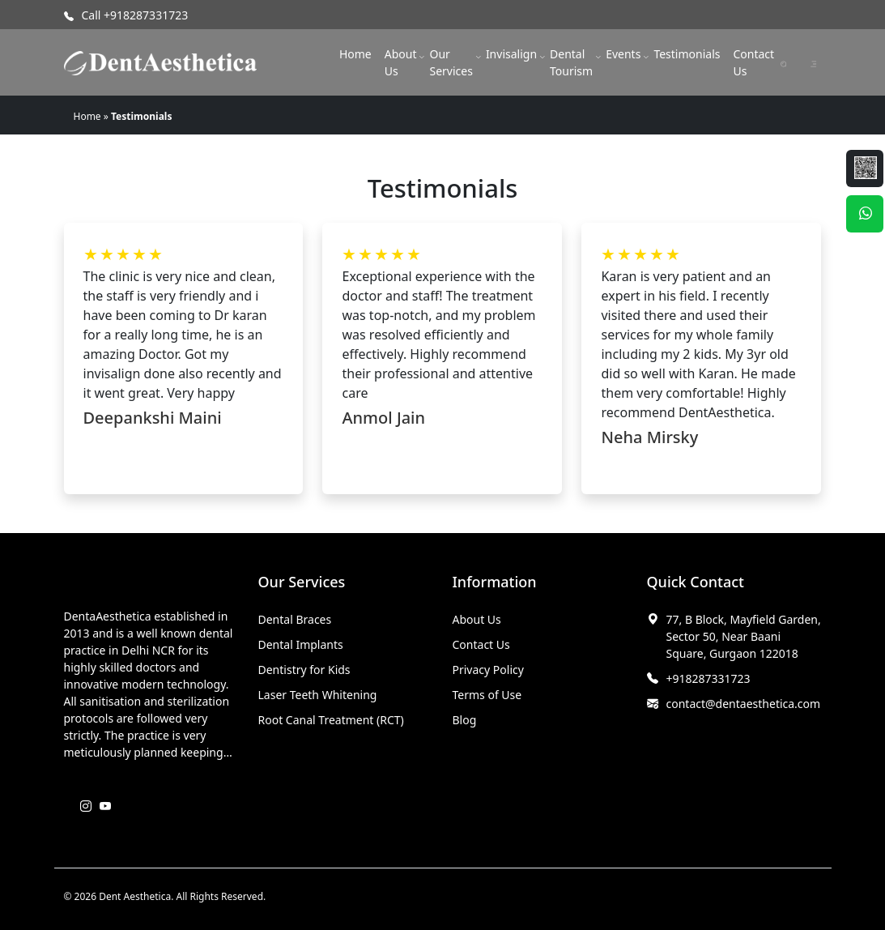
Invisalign (511, 54)
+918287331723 (708, 678)
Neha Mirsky (649, 437)
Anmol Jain (383, 418)
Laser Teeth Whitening (317, 694)
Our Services (450, 62)
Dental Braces (295, 619)
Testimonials (686, 54)
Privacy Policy (488, 669)
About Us (401, 62)
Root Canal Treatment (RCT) (331, 719)
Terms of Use (487, 694)
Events (623, 54)
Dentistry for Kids (304, 669)
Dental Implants (300, 644)
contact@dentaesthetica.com (743, 703)
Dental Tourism (571, 62)
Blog (465, 719)
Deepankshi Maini (152, 418)
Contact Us (753, 62)
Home (355, 54)
